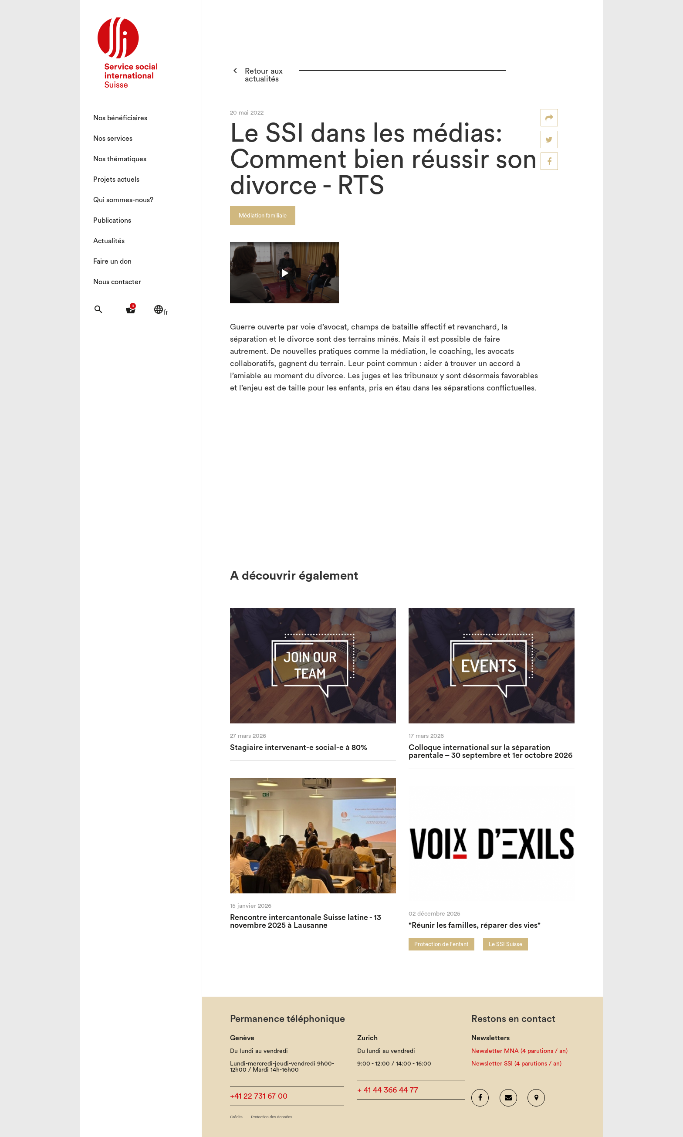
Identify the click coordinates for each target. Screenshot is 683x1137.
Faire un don (112, 261)
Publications (112, 220)
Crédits (236, 1117)
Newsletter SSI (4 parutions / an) (516, 1064)
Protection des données (271, 1117)
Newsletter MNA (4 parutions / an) (519, 1051)
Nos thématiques (119, 159)
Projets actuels (116, 179)
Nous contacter (117, 281)
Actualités (109, 241)
